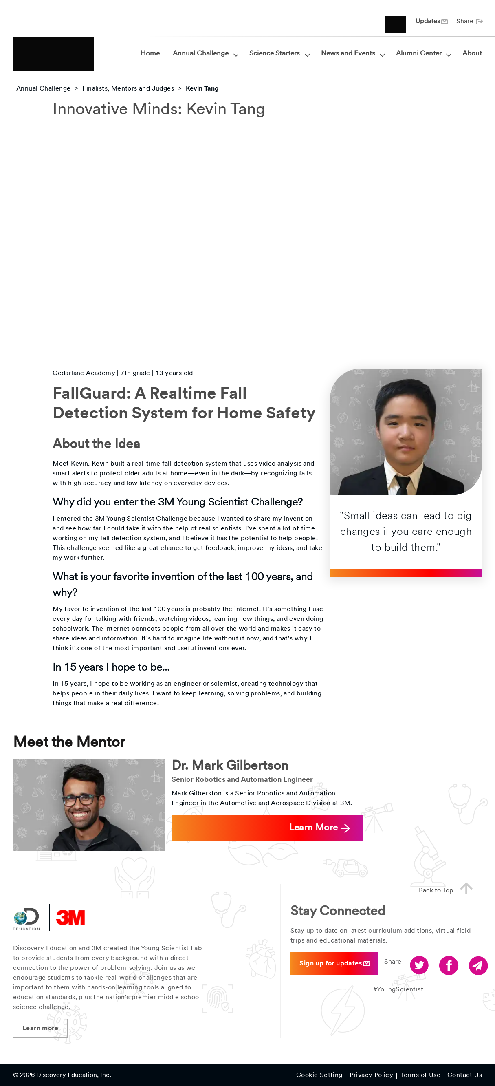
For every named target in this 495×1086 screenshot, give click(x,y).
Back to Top (449, 889)
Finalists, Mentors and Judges (128, 89)
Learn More (319, 828)
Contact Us (464, 1076)
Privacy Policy (372, 1076)
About (472, 53)
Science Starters (278, 53)
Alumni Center (422, 53)
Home (150, 53)
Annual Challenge (204, 53)
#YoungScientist (398, 990)
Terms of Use (420, 1076)
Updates (431, 21)
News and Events (352, 53)
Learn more (40, 1028)
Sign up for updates (334, 963)
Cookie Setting (319, 1076)
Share (469, 21)
